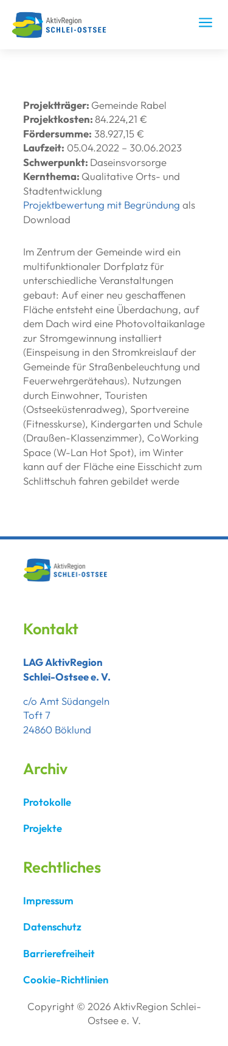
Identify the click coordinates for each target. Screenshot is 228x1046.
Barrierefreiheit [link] (59, 953)
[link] (63, 35)
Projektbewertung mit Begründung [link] (101, 204)
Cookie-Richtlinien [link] (65, 979)
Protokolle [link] (47, 801)
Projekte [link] (42, 828)
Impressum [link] (48, 900)
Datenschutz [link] (52, 926)
